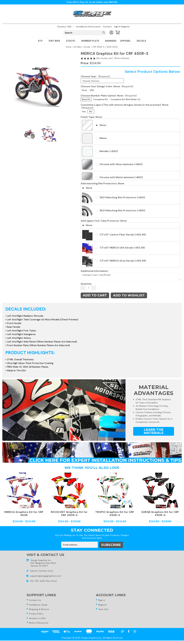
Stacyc (72, 41)
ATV (41, 41)
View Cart (104, 609)
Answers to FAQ (37, 618)
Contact (107, 26)
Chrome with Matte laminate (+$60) (121, 177)
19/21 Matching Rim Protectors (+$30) (122, 197)
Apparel (126, 41)
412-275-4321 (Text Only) (43, 580)
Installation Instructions (88, 26)
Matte (103, 138)
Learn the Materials (154, 431)
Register (125, 26)
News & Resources (39, 623)
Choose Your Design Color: (107, 86)
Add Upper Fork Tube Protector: (104, 220)
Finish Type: (91, 116)
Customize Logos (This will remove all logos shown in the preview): (124, 106)
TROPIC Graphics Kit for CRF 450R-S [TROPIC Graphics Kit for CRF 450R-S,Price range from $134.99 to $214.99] (114, 513)
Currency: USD (65, 26)
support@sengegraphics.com (45, 575)
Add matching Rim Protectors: (102, 183)
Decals (141, 41)
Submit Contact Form (41, 570)
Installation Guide (38, 604)
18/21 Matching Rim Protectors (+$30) (122, 210)
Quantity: (84, 283)
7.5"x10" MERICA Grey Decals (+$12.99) (122, 260)
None (89, 188)
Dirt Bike (55, 41)
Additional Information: (94, 271)
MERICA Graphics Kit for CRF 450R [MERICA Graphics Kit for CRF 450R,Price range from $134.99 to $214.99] (24, 513)
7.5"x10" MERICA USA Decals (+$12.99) (122, 247)
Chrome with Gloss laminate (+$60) (120, 164)
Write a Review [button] (121, 58)
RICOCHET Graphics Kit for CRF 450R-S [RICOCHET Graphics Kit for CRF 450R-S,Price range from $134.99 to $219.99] (69, 513)
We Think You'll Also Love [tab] (92, 468)
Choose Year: (95, 76)
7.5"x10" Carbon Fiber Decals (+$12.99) (122, 234)
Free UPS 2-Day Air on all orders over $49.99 (92, 2)
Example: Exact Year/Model (130, 277)
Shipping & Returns (39, 609)
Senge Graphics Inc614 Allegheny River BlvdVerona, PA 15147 (43, 563)
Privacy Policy (36, 614)
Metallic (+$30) (108, 151)
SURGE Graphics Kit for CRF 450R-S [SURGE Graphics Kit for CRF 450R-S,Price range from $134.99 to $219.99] (160, 513)
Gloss (102, 125)
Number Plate (91, 41)
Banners (110, 41)
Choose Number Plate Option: (109, 95)
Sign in (117, 26)
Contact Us (35, 600)
